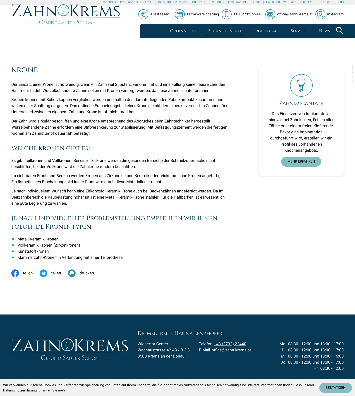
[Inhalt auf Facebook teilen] (25, 273)
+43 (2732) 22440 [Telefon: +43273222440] (230, 347)
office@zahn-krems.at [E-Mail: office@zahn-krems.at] (231, 353)
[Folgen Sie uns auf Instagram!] (329, 14)
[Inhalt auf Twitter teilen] (54, 273)
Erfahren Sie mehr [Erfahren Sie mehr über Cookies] (52, 390)
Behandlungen (224, 31)
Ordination (183, 31)
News (324, 31)
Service (299, 31)
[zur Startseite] (65, 21)
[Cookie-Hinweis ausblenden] (335, 388)
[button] (198, 14)
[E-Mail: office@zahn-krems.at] (290, 14)
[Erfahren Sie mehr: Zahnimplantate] (301, 162)
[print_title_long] (84, 273)
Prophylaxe (266, 31)
